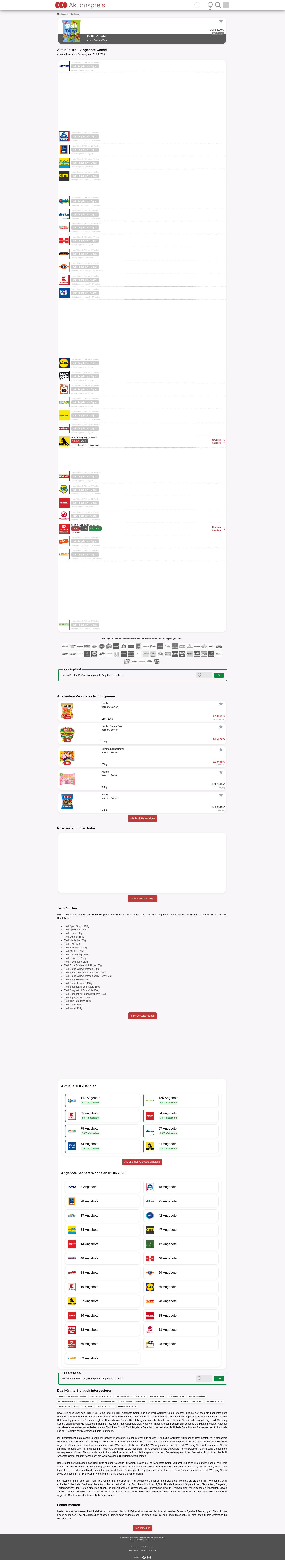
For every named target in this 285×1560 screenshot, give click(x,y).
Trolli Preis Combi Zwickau (191, 1401)
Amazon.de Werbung (197, 1396)
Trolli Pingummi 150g (75, 958)
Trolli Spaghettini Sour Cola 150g (81, 990)
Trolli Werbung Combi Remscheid (163, 1401)
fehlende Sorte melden (142, 1015)
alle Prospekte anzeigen (142, 898)
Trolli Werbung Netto (108, 1401)
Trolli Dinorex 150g (74, 936)
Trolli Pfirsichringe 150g (76, 954)
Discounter (65, 14)
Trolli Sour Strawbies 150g (78, 983)
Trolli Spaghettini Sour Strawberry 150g (85, 994)
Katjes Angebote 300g (105, 1406)
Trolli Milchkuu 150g (74, 951)
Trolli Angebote (64, 1406)
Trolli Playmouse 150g (76, 961)
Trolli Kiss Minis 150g (75, 947)
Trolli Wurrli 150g (73, 1004)
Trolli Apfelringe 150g (75, 929)
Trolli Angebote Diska (87, 1401)
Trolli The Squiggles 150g (77, 1001)
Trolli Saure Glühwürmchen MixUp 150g (85, 972)
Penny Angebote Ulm (66, 1401)
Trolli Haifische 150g (75, 940)
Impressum (135, 1547)
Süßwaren (130, 1463)
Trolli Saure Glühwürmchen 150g (81, 969)
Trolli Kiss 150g (72, 944)
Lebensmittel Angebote (127, 1406)
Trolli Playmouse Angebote (101, 1396)
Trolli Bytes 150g (73, 933)
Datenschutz (149, 1547)
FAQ (137, 1550)
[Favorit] (221, 21)
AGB (142, 1547)
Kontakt (132, 1550)
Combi (73, 14)
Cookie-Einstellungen (148, 1550)
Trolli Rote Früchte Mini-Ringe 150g (83, 965)
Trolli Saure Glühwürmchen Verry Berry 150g (88, 976)
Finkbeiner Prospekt (176, 1396)
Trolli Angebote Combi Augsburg (133, 1401)
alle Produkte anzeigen (142, 818)
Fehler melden (142, 1528)
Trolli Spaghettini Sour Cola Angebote (130, 1396)
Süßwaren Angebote (214, 1401)
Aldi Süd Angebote (157, 1396)
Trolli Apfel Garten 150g (76, 926)
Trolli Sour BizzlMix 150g (77, 979)
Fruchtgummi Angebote (83, 1406)
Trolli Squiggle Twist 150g (77, 997)
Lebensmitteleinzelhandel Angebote (72, 1396)
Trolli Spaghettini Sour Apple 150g (82, 986)
